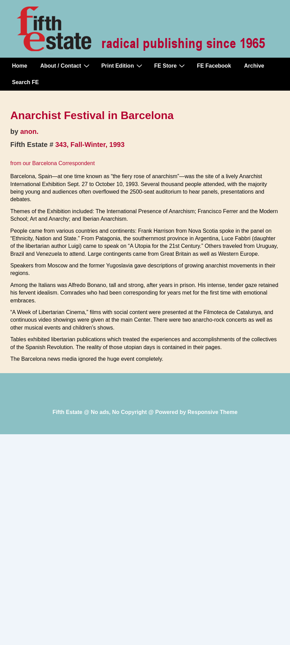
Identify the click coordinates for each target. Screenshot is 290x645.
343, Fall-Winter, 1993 (89, 144)
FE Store (170, 65)
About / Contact (65, 65)
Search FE (25, 82)
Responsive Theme (213, 412)
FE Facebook (214, 66)
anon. (29, 131)
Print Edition (122, 65)
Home (19, 66)
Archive (254, 66)
